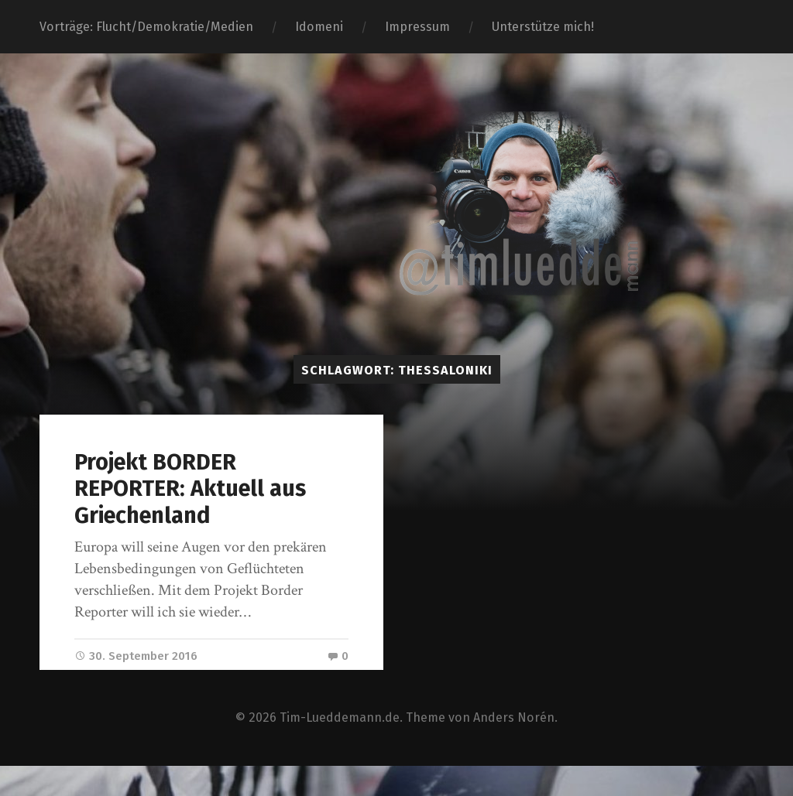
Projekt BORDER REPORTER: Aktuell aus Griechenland (190, 489)
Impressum (417, 26)
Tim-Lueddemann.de (340, 745)
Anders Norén (514, 745)
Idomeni (319, 26)
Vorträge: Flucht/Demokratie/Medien (146, 26)
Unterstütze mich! (543, 26)
